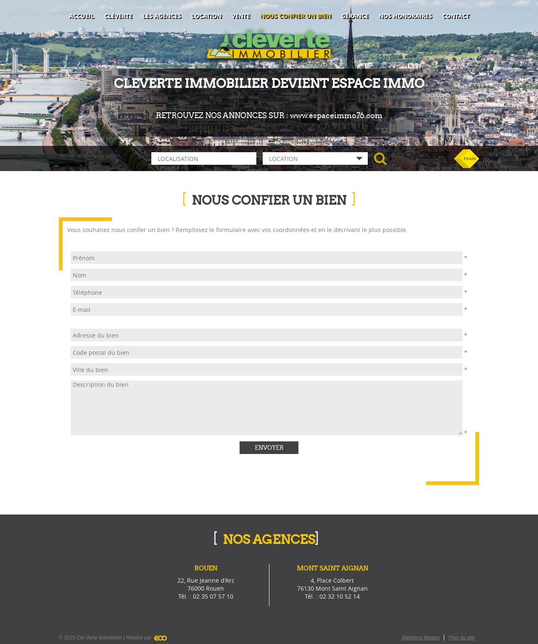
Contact (455, 16)
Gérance (355, 16)
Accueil (81, 16)
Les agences (161, 16)
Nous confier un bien (295, 16)
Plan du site (461, 638)
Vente (241, 16)
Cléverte (118, 16)
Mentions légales (421, 638)
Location (206, 16)
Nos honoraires (405, 16)
